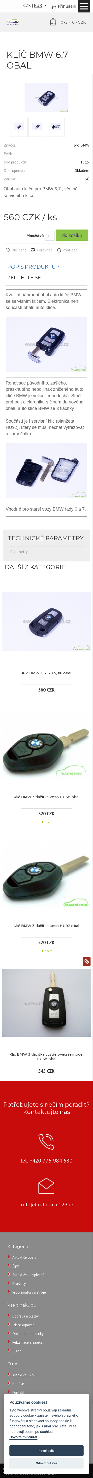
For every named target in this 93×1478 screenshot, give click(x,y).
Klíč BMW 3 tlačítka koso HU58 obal (46, 797)
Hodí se (18, 1383)
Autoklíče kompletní (28, 1274)
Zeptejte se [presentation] (24, 277)
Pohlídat (66, 250)
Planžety (19, 1283)
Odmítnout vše (46, 1463)
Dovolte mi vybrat (23, 1437)
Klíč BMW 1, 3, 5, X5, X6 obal (46, 673)
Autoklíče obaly (24, 1257)
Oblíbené (16, 250)
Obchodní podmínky (28, 1333)
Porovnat (41, 250)
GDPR (16, 1351)
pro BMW (81, 145)
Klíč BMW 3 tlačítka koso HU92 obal (46, 926)
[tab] (33, 266)
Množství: (35, 235)
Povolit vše (46, 1451)
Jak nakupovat (23, 1324)
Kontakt (18, 1392)
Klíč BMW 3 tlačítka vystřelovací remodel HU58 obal (46, 1056)
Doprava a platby (25, 1316)
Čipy (15, 1266)
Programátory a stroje (29, 1292)
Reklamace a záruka (27, 1342)
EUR (38, 5)
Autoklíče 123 (23, 1375)
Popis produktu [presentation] (31, 267)
